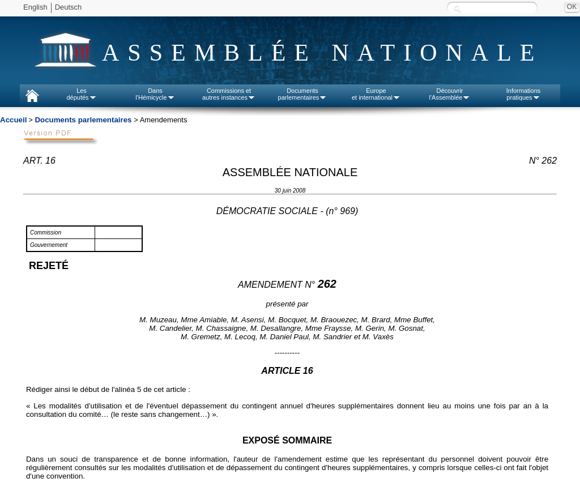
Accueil (13, 120)
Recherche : (457, 8)
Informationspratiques (523, 94)
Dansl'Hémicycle (154, 94)
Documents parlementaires (83, 120)
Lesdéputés (81, 94)
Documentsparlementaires (302, 94)
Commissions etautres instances (228, 94)
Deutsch (68, 7)
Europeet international (376, 94)
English (35, 7)
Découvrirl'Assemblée (450, 94)
